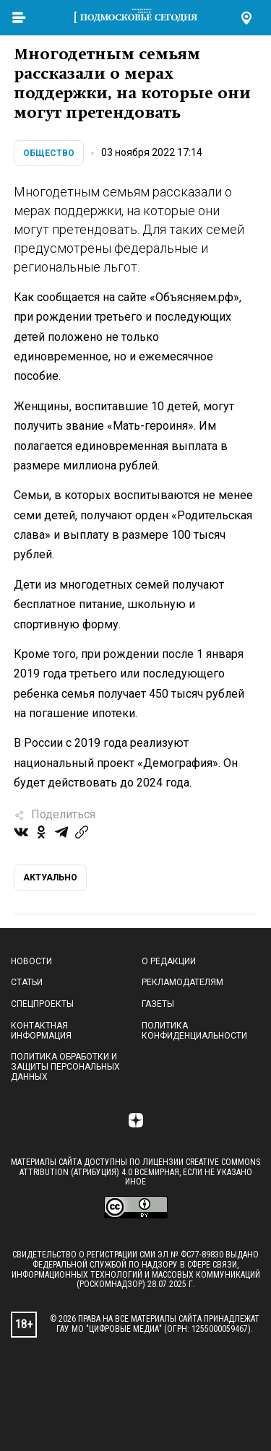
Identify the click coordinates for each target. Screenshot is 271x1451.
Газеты (158, 1004)
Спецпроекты (42, 1004)
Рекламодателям (182, 982)
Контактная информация (41, 1031)
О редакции (169, 961)
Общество (48, 153)
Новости (31, 961)
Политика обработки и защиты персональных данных (65, 1067)
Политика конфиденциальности (194, 1031)
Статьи (27, 982)
